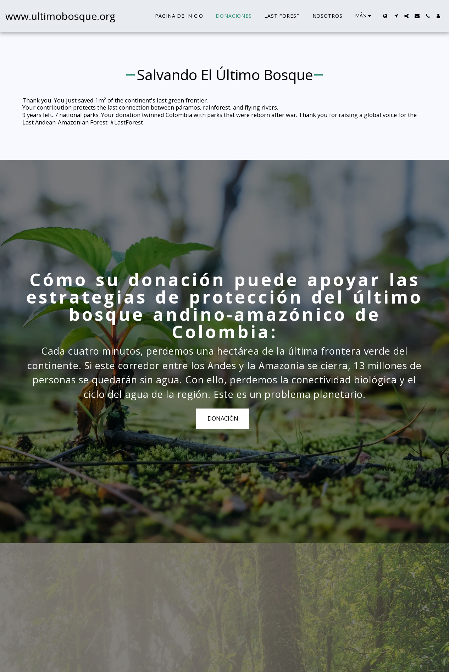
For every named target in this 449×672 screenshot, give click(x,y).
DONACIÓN (222, 421)
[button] (396, 15)
